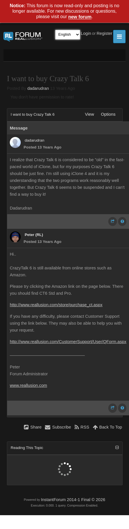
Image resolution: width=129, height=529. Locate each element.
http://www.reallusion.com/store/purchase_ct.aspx (56, 304)
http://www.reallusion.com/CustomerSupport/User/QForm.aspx (68, 341)
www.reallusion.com (28, 385)
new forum (80, 17)
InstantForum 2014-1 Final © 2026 (73, 499)
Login (86, 33)
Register (104, 33)
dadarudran (38, 88)
